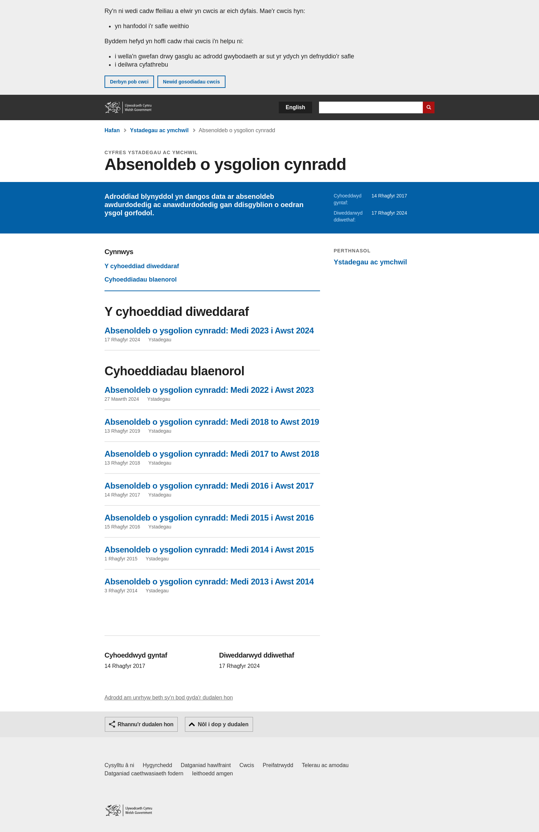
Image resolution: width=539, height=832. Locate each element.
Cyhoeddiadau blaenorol (140, 279)
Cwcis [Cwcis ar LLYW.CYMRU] (247, 765)
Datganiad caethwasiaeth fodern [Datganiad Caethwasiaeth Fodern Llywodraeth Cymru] (144, 773)
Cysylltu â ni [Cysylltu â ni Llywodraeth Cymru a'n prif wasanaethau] (119, 765)
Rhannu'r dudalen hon (145, 724)
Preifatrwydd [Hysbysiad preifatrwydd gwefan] (278, 765)
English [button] (295, 107)
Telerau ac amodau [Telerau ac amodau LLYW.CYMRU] (325, 765)
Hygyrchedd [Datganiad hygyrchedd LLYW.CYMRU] (157, 765)
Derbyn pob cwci (129, 81)
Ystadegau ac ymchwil (159, 130)
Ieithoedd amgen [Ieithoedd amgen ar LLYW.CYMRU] (212, 773)
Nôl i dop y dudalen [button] (223, 724)
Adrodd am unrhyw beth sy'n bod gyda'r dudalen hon (168, 697)
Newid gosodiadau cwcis (191, 81)
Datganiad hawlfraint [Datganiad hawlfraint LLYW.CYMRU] (206, 765)
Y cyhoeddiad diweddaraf (141, 266)
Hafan (112, 130)
